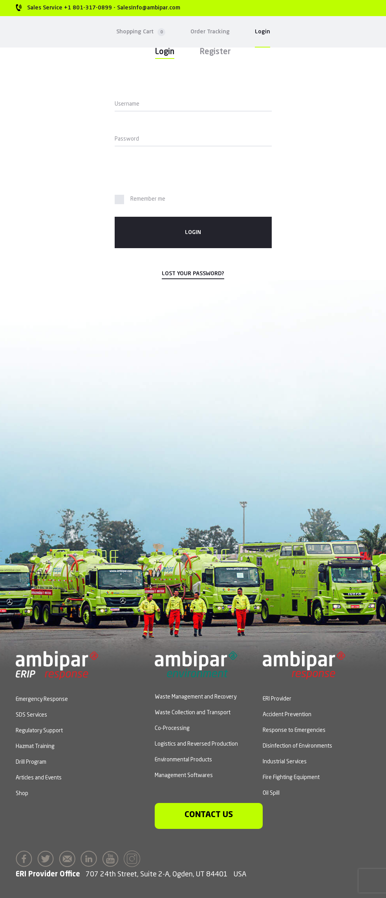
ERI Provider (277, 699)
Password (127, 139)
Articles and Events (39, 778)
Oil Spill (271, 793)
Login (262, 32)
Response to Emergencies (294, 730)
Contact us (209, 815)
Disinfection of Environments (297, 746)
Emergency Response (42, 699)
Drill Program (31, 762)
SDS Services (31, 715)
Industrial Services (285, 761)
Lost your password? (193, 273)
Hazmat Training (35, 746)
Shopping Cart (140, 32)
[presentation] (168, 172)
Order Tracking (210, 32)
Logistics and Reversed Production (196, 744)
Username (127, 104)
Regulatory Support (39, 730)
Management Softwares (184, 775)
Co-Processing (172, 728)
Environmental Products (183, 760)
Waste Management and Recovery (195, 697)
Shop (22, 793)
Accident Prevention (287, 714)
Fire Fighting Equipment (291, 777)
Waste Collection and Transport (193, 712)
